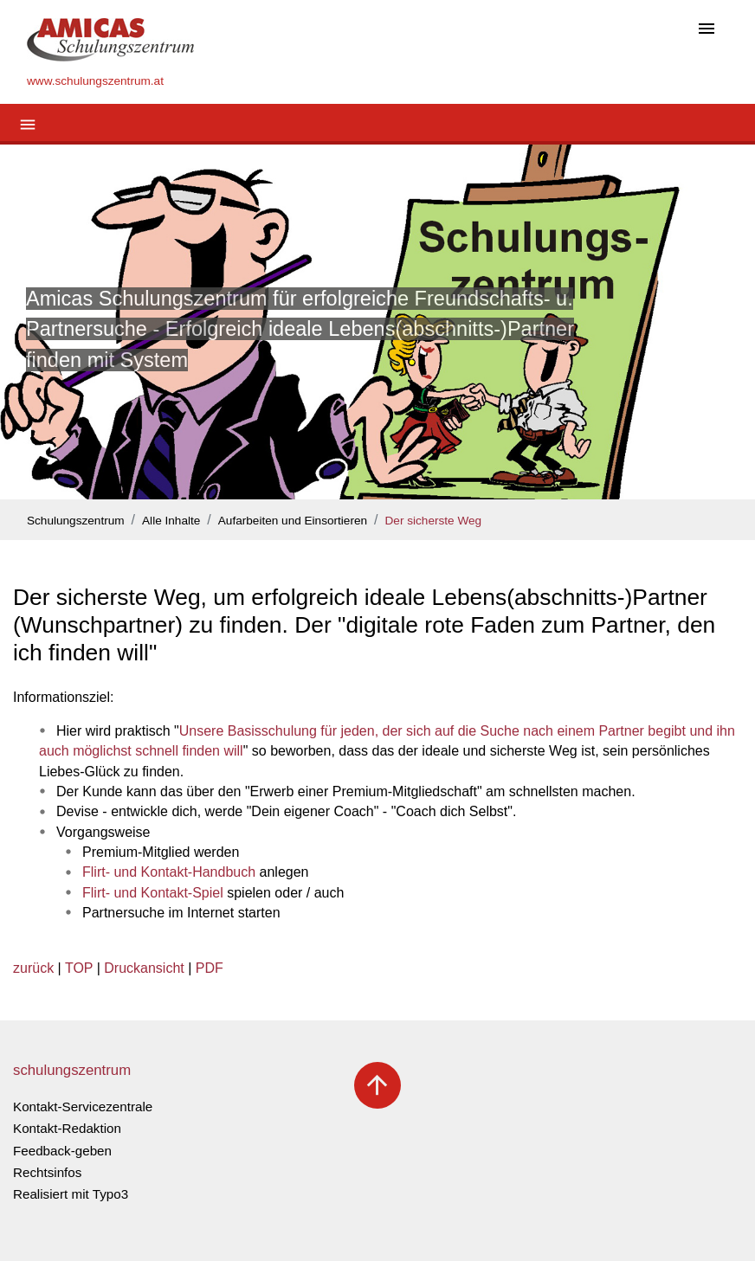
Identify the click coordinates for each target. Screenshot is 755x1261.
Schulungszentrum (76, 520)
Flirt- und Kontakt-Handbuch (168, 872)
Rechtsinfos (47, 1172)
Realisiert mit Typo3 (70, 1194)
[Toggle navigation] (706, 30)
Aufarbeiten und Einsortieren (292, 520)
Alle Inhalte (171, 520)
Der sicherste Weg (433, 520)
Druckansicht (144, 968)
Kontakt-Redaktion (67, 1128)
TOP (79, 968)
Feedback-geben (62, 1150)
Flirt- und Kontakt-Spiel (152, 892)
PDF (209, 968)
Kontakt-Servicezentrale (82, 1106)
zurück (33, 968)
